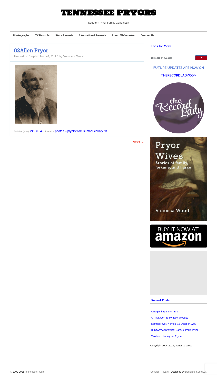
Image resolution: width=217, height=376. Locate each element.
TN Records (42, 35)
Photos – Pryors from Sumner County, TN (81, 131)
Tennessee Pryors (108, 12)
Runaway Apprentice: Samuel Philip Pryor (174, 329)
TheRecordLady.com (178, 75)
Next (138, 142)
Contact (155, 371)
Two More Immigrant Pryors (166, 336)
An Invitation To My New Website (169, 317)
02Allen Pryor (31, 50)
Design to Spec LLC (196, 371)
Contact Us (147, 35)
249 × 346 (37, 131)
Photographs (21, 35)
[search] (171, 58)
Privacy (165, 371)
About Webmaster (123, 35)
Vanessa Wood (73, 56)
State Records (64, 35)
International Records (92, 35)
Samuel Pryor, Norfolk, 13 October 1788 (173, 323)
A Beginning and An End (165, 311)
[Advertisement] (179, 273)
